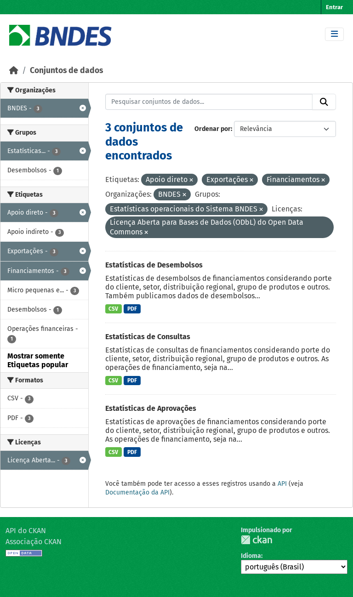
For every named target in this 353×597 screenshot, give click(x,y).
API (282, 484)
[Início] (13, 70)
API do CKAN (26, 530)
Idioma (251, 556)
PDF (132, 309)
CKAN (256, 540)
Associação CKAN (34, 541)
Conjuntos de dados (66, 70)
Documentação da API (137, 492)
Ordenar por (212, 129)
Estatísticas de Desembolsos (154, 265)
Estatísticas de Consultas (147, 336)
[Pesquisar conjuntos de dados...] (209, 102)
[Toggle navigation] (334, 34)
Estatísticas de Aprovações (150, 408)
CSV (113, 309)
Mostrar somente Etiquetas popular (37, 360)
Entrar (334, 7)
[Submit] (324, 102)
